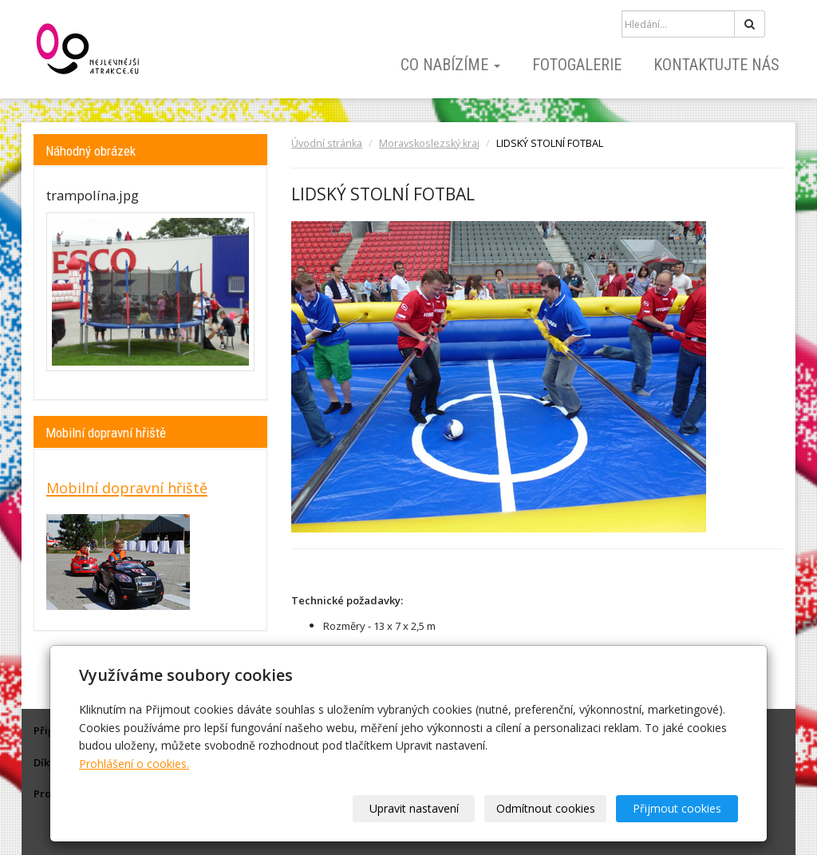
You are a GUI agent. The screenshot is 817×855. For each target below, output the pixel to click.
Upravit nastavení (414, 808)
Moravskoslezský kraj (429, 143)
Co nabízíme (450, 64)
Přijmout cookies (677, 808)
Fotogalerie (577, 64)
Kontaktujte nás (716, 64)
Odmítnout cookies (545, 808)
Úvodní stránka (326, 143)
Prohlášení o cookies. (134, 763)
